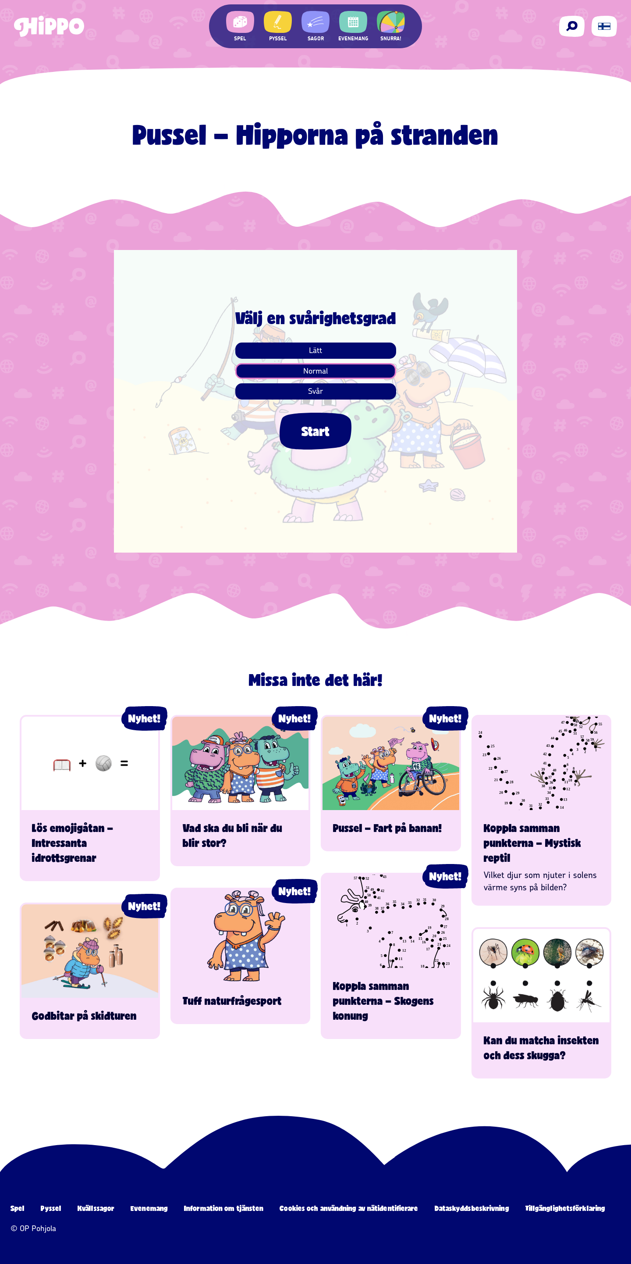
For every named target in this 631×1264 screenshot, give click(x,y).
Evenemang (149, 1208)
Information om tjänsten (223, 1208)
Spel (18, 1208)
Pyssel (51, 1208)
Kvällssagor (96, 1208)
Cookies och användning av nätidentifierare (349, 1208)
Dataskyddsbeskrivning (472, 1208)
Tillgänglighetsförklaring (565, 1208)
